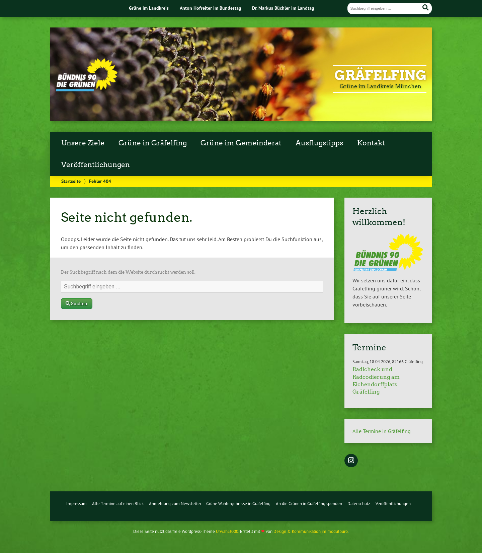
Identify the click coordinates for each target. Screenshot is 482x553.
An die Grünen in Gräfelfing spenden (309, 503)
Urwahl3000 (227, 531)
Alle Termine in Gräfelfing (381, 431)
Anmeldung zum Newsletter (175, 503)
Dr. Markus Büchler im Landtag (283, 8)
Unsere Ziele (82, 143)
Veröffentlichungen (95, 164)
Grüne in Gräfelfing (152, 143)
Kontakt (371, 143)
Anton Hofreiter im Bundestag (210, 8)
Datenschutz (358, 503)
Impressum (76, 503)
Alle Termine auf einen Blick (118, 503)
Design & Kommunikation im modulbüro (310, 531)
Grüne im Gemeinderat (241, 143)
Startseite (71, 181)
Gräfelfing (380, 75)
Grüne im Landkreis (149, 8)
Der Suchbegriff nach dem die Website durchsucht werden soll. (128, 272)
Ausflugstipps (319, 143)
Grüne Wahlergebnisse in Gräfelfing (238, 503)
